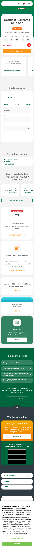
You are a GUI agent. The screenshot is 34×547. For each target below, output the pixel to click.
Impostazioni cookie (17, 538)
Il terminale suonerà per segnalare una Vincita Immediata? (14, 392)
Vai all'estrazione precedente (12, 190)
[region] (17, 524)
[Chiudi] (32, 504)
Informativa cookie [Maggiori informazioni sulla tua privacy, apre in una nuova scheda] (7, 535)
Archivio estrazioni (17, 200)
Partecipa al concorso (17, 235)
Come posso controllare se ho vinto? (14, 381)
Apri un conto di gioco (17, 271)
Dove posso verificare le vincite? (12, 375)
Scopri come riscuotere (12, 70)
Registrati (17, 449)
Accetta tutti (17, 543)
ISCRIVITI (17, 352)
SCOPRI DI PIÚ (17, 299)
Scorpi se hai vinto (17, 51)
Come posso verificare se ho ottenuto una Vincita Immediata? (15, 386)
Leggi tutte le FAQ (16, 411)
